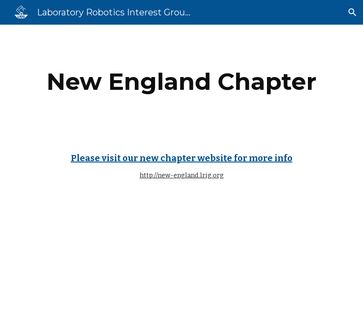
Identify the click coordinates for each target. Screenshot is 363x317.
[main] (181, 81)
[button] (352, 12)
